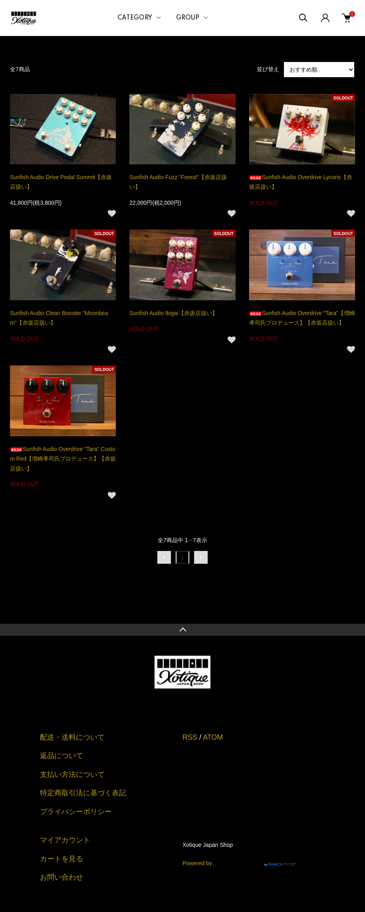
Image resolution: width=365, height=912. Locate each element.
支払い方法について (72, 774)
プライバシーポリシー (76, 812)
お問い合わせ (61, 877)
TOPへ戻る (182, 630)
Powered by (239, 859)
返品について (61, 756)
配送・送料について (72, 737)
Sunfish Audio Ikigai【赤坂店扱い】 (173, 313)
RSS (189, 737)
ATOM (213, 737)
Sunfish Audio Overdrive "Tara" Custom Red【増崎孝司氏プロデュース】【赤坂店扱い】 (63, 459)
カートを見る (61, 859)
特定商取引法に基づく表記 (83, 793)
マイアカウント (65, 840)
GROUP (187, 18)
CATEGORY (134, 18)
